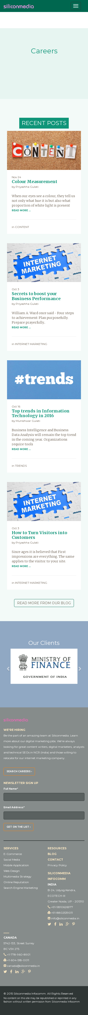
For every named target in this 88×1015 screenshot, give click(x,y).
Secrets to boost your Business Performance (36, 296)
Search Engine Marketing (21, 888)
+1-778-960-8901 (18, 954)
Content (22, 227)
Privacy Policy (57, 865)
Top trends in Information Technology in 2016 (40, 413)
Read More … (21, 210)
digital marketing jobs (41, 741)
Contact (55, 859)
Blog (52, 854)
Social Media (12, 859)
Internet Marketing (31, 344)
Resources (57, 848)
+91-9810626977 (62, 907)
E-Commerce (13, 854)
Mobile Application (16, 865)
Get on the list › (19, 826)
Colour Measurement (34, 181)
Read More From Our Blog (44, 603)
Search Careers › (19, 771)
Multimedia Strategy (17, 876)
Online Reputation (16, 882)
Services (11, 848)
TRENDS (21, 465)
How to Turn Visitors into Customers (39, 535)
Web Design (12, 871)
